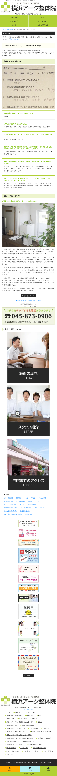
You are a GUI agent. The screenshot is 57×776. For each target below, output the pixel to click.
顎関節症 (18, 498)
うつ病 (26, 498)
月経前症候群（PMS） (10, 511)
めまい (37, 501)
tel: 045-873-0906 (28, 709)
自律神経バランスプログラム (14, 744)
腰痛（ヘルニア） (40, 507)
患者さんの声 (14, 21)
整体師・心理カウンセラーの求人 (40, 731)
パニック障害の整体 (12, 751)
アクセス (33, 719)
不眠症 (30, 501)
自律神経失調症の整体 (38, 748)
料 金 (42, 17)
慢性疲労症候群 (25, 511)
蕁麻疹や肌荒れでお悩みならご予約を (28, 300)
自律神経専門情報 (42, 25)
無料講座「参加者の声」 (44, 738)
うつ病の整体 (23, 748)
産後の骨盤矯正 (8, 501)
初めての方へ (18, 712)
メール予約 (30, 769)
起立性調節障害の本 (27, 725)
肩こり (22, 504)
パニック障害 (42, 498)
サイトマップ (10, 754)
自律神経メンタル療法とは (14, 715)
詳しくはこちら (14, 39)
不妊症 (33, 498)
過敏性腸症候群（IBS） (11, 507)
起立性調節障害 (20, 501)
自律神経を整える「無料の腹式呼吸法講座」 (19, 738)
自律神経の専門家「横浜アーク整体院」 (28, 762)
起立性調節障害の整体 (34, 744)
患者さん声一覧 (28, 296)
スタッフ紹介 (22, 719)
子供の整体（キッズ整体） (30, 751)
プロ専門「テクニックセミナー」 (16, 731)
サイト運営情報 (47, 751)
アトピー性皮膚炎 (26, 507)
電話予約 (10, 769)
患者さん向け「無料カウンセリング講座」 (18, 735)
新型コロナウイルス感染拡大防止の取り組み (19, 722)
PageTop (28, 675)
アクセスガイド (42, 21)
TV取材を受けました (12, 741)
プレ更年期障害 (31, 504)
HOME (8, 712)
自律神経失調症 (8, 498)
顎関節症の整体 (10, 748)
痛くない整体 (30, 712)
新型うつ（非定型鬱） (10, 504)
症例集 (14, 25)
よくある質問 (33, 728)
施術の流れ (14, 17)
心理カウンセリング (28, 741)
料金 (39, 715)
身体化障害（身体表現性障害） (13, 514)
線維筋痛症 (28, 514)
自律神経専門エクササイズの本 (15, 728)
